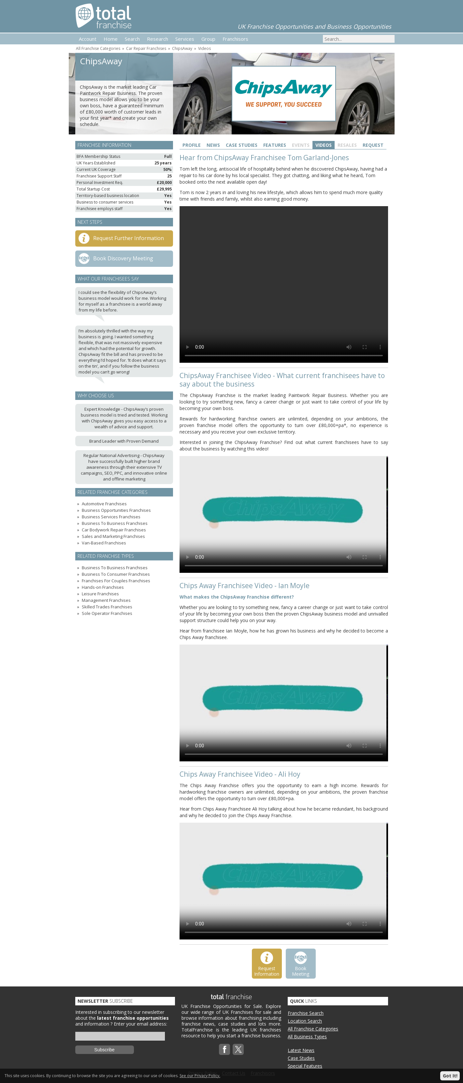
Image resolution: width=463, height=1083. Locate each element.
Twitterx (238, 1049)
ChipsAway (182, 48)
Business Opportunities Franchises (116, 510)
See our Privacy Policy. (200, 1075)
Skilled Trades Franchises (107, 607)
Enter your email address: (140, 1024)
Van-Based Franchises (104, 543)
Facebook (224, 1049)
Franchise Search (306, 1013)
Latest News (301, 1050)
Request (373, 145)
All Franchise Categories (98, 48)
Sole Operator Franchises (107, 613)
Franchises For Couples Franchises (116, 581)
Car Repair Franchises (146, 48)
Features (274, 145)
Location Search (305, 1021)
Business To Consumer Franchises (116, 574)
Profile (191, 145)
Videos (204, 48)
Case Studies (241, 145)
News (213, 145)
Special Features (305, 1066)
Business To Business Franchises (115, 523)
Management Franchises (106, 600)
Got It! (450, 1076)
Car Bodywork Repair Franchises (114, 530)
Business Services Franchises (111, 517)
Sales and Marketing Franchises (113, 536)
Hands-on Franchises (103, 587)
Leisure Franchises (100, 594)
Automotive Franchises (104, 504)
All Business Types (307, 1036)
